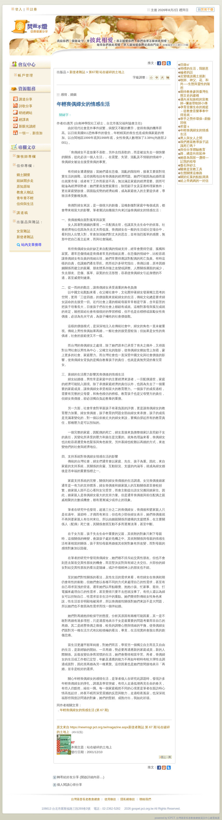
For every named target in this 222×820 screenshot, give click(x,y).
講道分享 (22, 99)
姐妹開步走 (25, 181)
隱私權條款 (127, 799)
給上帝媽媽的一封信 (194, 181)
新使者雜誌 (25, 237)
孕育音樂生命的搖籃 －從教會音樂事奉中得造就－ (194, 111)
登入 (18, 9)
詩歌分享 (22, 106)
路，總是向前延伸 (192, 153)
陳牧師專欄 (26, 156)
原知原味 (23, 186)
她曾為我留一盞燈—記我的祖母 (194, 159)
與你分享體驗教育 (192, 149)
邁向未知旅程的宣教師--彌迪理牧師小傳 (194, 101)
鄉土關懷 (23, 175)
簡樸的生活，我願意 (194, 68)
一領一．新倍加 (27, 133)
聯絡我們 (145, 799)
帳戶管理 (25, 75)
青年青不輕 (25, 198)
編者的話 (186, 72)
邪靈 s (184, 126)
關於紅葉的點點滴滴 (194, 177)
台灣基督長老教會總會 (85, 799)
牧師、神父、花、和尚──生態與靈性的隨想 (195, 84)
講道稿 (22, 213)
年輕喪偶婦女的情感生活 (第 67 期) (84, 710)
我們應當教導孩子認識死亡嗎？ (194, 144)
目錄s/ (184, 64)
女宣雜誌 (23, 231)
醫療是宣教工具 (191, 169)
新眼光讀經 (24, 126)
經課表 (21, 119)
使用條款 (110, 799)
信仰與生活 (25, 204)
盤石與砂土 (188, 165)
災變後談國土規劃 (192, 76)
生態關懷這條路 (191, 173)
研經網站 (22, 113)
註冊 (33, 9)
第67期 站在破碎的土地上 (107, 72)
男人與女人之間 (191, 138)
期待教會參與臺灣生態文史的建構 (194, 93)
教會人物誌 (25, 192)
